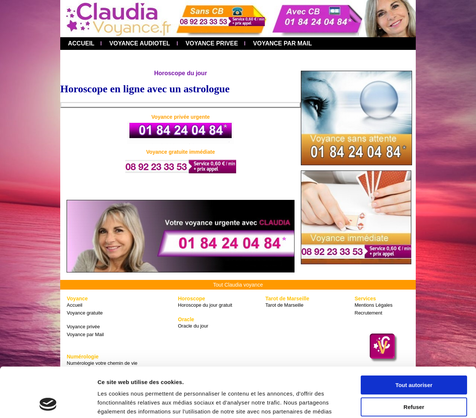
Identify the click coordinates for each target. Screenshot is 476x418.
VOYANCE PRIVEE (211, 43)
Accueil (75, 305)
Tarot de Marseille (285, 305)
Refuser (413, 360)
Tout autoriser (413, 338)
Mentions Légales (374, 305)
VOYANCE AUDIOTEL (139, 43)
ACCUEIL (78, 43)
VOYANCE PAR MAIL (281, 43)
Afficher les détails (122, 403)
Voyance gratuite (85, 313)
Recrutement (368, 313)
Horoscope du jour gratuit (205, 305)
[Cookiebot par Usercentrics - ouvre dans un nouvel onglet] (48, 403)
